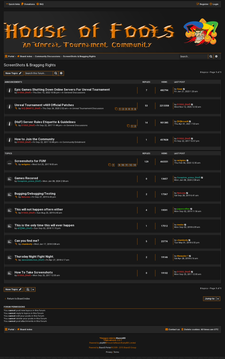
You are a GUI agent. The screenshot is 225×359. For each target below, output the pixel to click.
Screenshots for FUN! (30, 161)
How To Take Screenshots (34, 272)
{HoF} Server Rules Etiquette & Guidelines (45, 122)
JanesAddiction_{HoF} (32, 260)
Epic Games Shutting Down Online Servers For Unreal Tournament (62, 89)
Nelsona (25, 197)
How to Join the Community (34, 139)
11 (127, 165)
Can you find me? (27, 241)
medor (180, 225)
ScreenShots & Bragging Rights (30, 65)
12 (131, 165)
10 (123, 165)
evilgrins (25, 164)
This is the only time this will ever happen (44, 225)
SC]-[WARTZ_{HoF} (30, 108)
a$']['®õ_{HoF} (24, 228)
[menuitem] (28, 4)
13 (135, 165)
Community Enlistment (73, 142)
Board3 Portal (105, 348)
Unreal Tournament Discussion (88, 108)
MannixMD (121, 338)
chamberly (26, 244)
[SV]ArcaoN (182, 121)
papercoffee (183, 209)
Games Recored (26, 178)
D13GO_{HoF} (24, 92)
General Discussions (74, 92)
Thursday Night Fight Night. (34, 256)
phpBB (102, 343)
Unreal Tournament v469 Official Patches (44, 105)
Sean (179, 89)
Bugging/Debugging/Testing (35, 193)
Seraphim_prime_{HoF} (29, 181)
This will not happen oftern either (39, 209)
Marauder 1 (182, 256)
